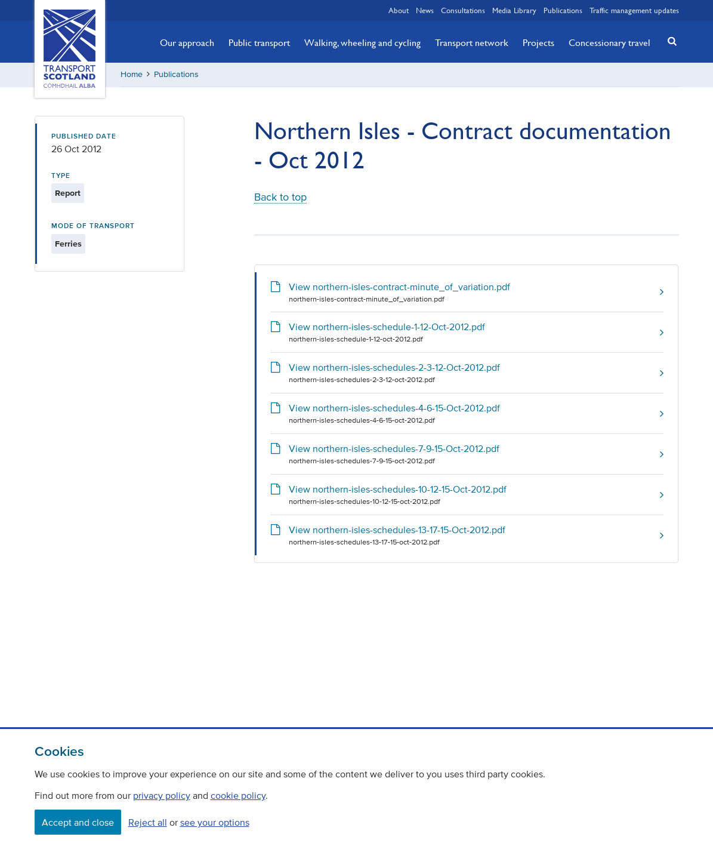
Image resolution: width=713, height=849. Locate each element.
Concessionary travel (609, 42)
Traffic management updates (634, 10)
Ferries (68, 243)
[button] (668, 41)
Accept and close (78, 822)
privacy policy (161, 795)
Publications (563, 10)
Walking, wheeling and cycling (362, 42)
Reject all (147, 822)
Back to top (280, 197)
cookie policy (238, 795)
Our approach (187, 42)
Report (68, 193)
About (398, 10)
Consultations (463, 10)
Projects (538, 42)
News (425, 10)
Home (132, 74)
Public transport (259, 42)
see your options (214, 822)
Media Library (514, 10)
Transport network (471, 42)
